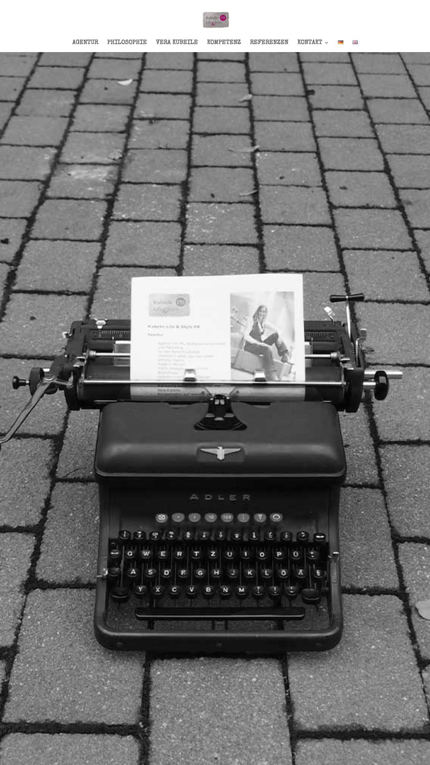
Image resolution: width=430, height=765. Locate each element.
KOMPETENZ (224, 43)
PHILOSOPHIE (127, 43)
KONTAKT (309, 43)
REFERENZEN (269, 43)
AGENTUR (85, 43)
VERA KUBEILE (177, 43)
